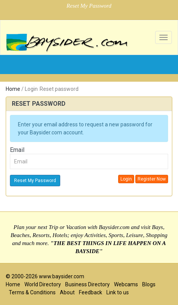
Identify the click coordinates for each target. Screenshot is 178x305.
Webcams (126, 284)
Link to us (117, 292)
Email (17, 149)
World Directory (42, 284)
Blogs (149, 284)
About (67, 292)
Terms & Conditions (32, 292)
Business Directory (87, 284)
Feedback (90, 292)
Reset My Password (35, 180)
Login (126, 179)
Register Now (152, 179)
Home (13, 89)
